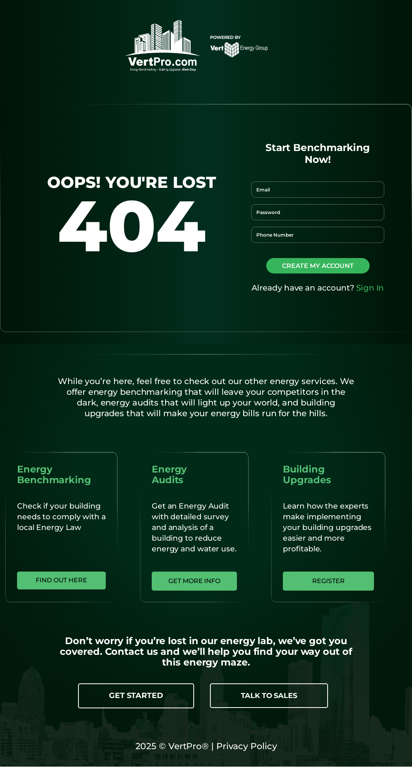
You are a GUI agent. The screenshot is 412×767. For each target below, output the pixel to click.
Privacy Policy (245, 746)
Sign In (370, 288)
